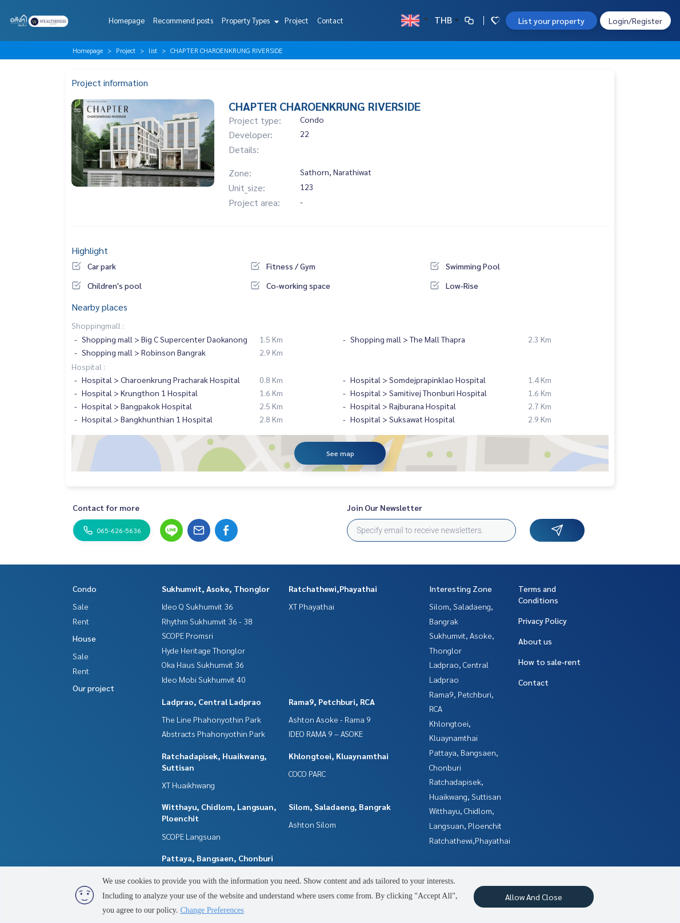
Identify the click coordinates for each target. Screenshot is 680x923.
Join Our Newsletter (384, 507)
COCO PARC (307, 773)
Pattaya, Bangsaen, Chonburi (217, 858)
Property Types (249, 20)
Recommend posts (183, 20)
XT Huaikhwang (188, 785)
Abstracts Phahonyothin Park (213, 733)
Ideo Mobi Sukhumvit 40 (204, 679)
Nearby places (99, 307)
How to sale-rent (549, 661)
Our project (93, 688)
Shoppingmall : (97, 325)
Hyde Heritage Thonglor (203, 650)
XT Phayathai (311, 606)
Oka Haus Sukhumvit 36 (203, 664)
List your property (551, 20)
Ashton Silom (312, 824)
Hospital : (88, 366)
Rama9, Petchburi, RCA (332, 701)
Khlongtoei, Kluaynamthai (339, 756)
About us (535, 641)
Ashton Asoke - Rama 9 (330, 719)
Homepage (127, 20)
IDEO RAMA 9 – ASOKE (326, 733)
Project (297, 20)
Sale (81, 606)
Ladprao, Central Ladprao (211, 701)
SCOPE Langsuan (191, 836)
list (153, 50)
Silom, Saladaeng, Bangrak (340, 806)
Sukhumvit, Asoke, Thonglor (216, 588)
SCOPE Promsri (187, 635)
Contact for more (106, 507)
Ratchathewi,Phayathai (333, 588)
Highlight (89, 250)
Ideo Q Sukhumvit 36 (197, 606)
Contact (330, 20)
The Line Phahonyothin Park (211, 719)
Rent (81, 621)
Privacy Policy (542, 620)
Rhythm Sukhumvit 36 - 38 (207, 621)
